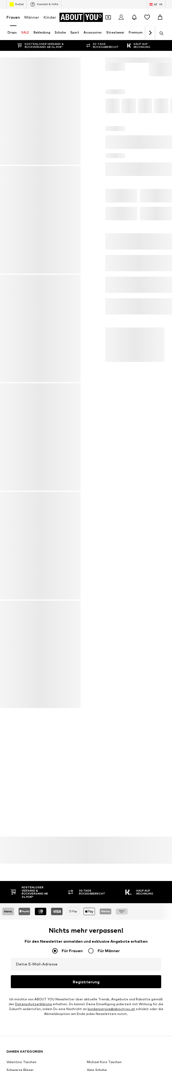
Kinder (50, 17)
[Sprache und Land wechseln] (156, 4)
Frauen (13, 17)
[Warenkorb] (160, 17)
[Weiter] (150, 33)
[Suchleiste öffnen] (159, 33)
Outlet (16, 4)
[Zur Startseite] (81, 17)
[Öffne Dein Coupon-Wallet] (108, 17)
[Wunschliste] (147, 17)
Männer (31, 17)
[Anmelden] (121, 17)
